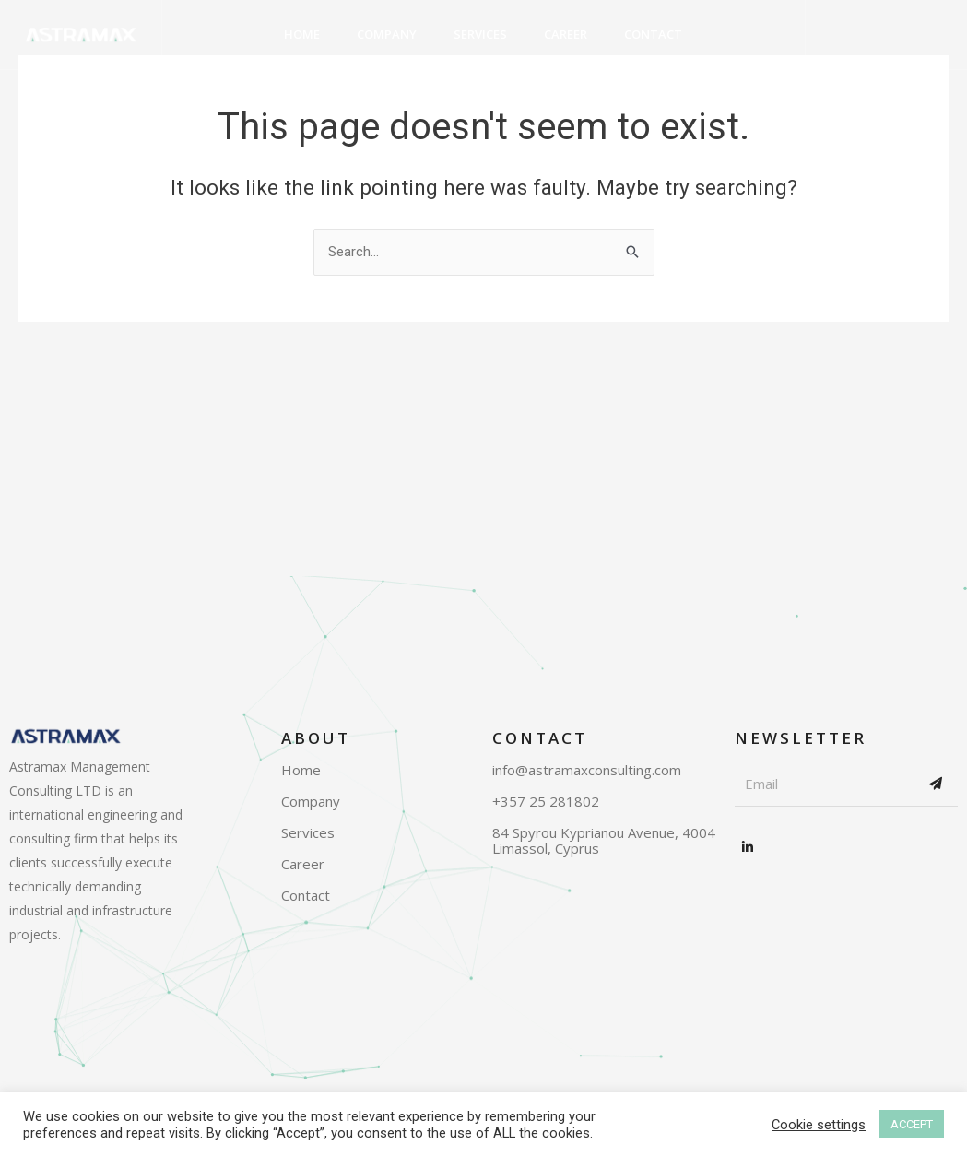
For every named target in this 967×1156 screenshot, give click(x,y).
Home (302, 34)
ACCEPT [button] (911, 1124)
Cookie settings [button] (819, 1124)
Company (387, 34)
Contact (653, 34)
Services (480, 34)
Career (565, 34)
